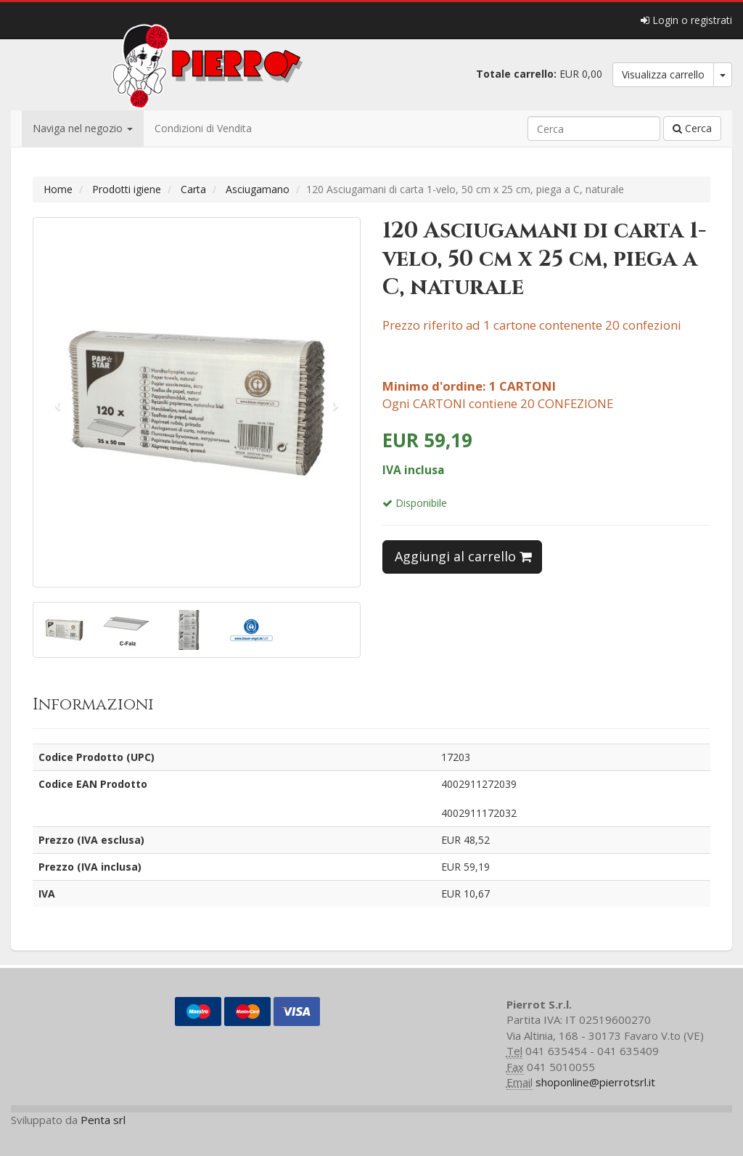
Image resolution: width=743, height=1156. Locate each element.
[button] (58, 402)
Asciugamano (258, 189)
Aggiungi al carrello (463, 556)
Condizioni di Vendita (203, 128)
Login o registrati (686, 20)
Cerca (692, 128)
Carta (193, 189)
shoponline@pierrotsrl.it (595, 1082)
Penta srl (103, 1119)
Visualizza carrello (663, 74)
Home (58, 189)
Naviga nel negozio (83, 128)
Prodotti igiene (126, 189)
